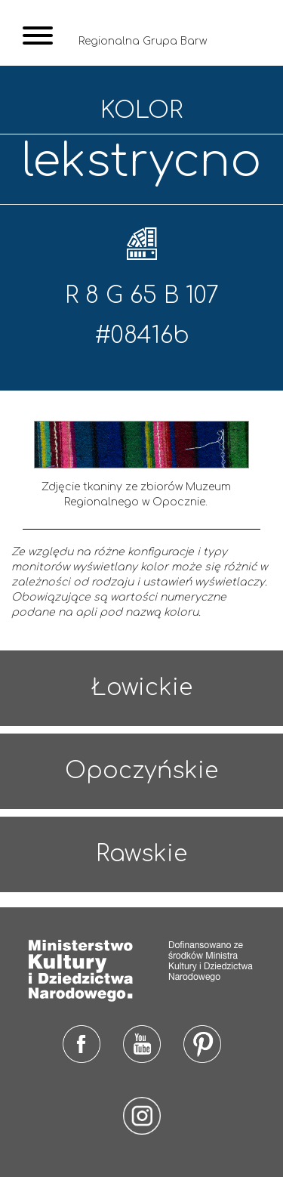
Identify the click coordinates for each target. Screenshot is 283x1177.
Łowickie (141, 687)
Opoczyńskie (141, 770)
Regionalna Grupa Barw (142, 41)
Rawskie (141, 854)
